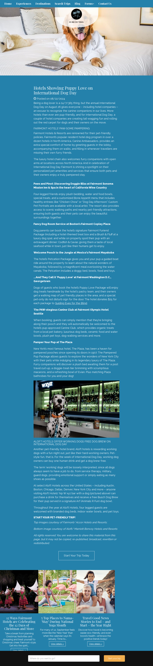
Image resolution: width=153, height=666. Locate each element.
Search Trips (62, 3)
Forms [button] (89, 3)
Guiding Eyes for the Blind (71, 303)
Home (8, 3)
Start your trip (114, 658)
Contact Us (104, 3)
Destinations (42, 3)
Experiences (23, 3)
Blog (77, 3)
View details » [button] (19, 650)
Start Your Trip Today (76, 555)
